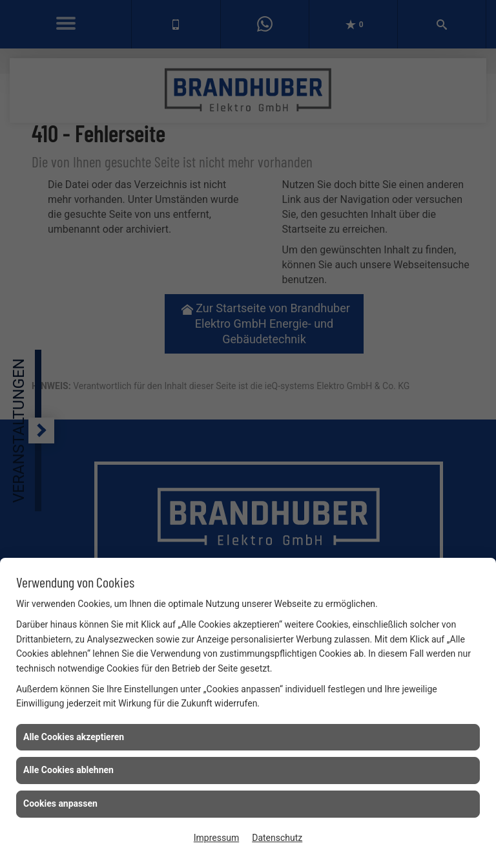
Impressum (216, 838)
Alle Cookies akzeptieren (73, 737)
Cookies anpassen (60, 803)
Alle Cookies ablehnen (68, 770)
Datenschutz (277, 838)
